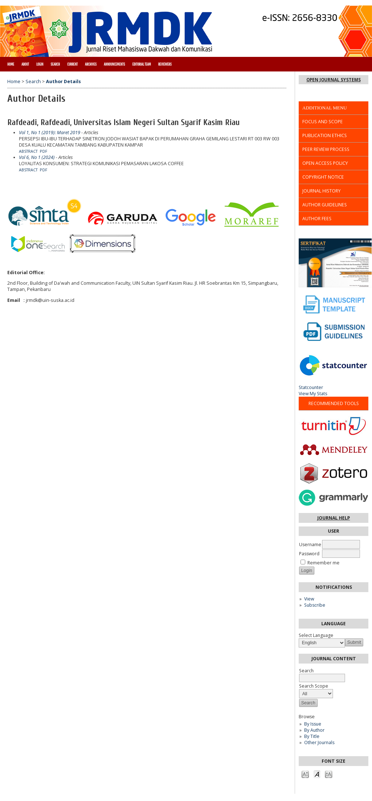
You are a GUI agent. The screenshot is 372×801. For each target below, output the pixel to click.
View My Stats (313, 393)
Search (55, 64)
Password (309, 554)
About (25, 64)
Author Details (63, 81)
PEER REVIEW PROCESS (325, 149)
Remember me (323, 563)
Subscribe (314, 605)
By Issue (312, 724)
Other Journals (319, 742)
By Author (314, 730)
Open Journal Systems (333, 79)
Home (10, 64)
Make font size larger (328, 774)
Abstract (28, 151)
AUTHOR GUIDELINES (324, 205)
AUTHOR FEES (317, 218)
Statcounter (311, 387)
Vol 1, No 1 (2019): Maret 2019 (49, 132)
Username (310, 544)
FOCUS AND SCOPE (322, 121)
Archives (91, 64)
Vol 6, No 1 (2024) (37, 157)
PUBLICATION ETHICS (324, 135)
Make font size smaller (305, 774)
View (309, 599)
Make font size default (317, 774)
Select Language (316, 635)
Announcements (114, 64)
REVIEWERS (165, 64)
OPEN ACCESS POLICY (325, 163)
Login (39, 64)
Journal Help (333, 518)
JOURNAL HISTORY (321, 191)
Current (72, 64)
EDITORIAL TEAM (141, 64)
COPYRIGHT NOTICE (323, 177)
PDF (43, 151)
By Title (311, 736)
